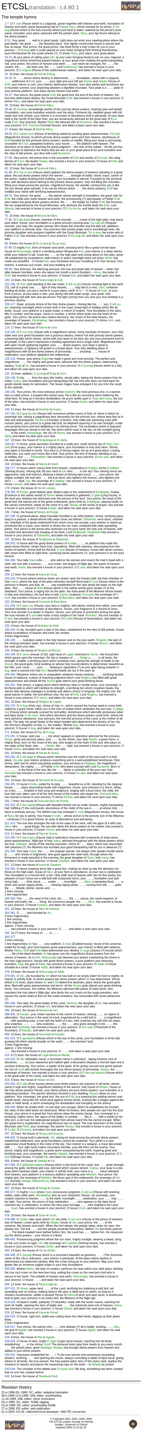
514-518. (10, 1302)
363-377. (10, 936)
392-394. (10, 1003)
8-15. (8, 40)
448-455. (10, 1137)
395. (7, 1010)
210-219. (10, 578)
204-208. (10, 560)
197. (7, 539)
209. (7, 574)
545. (7, 1376)
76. (7, 215)
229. (7, 625)
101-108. (10, 284)
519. (7, 1312)
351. (7, 908)
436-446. (10, 1107)
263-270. (10, 705)
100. (7, 280)
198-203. (10, 543)
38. (7, 105)
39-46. (9, 109)
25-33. (9, 78)
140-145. (10, 391)
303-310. (10, 804)
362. (7, 932)
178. (7, 488)
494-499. (10, 1254)
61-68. (9, 172)
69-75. (9, 195)
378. (7, 971)
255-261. (10, 684)
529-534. (10, 1341)
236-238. (10, 640)
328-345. (10, 868)
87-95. (9, 247)
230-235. (10, 629)
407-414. (10, 1038)
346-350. (10, 898)
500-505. (10, 1268)
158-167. (10, 444)
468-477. (10, 1192)
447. (7, 1133)
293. (7, 780)
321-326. (10, 851)
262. (7, 701)
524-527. (10, 1326)
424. (7, 1079)
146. (7, 409)
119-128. (10, 332)
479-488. (10, 1219)
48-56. (9, 133)
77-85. (9, 219)
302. (7, 801)
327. (7, 864)
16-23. (9, 57)
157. (7, 440)
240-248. (10, 654)
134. (7, 373)
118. (7, 327)
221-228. (10, 605)
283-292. (10, 756)
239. (7, 650)
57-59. (9, 157)
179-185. (10, 492)
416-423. (10, 1059)
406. (7, 1034)
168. (7, 464)
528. (7, 1337)
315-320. (10, 837)
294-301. (10, 784)
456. (7, 1160)
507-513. (10, 1288)
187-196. (10, 516)
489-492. (10, 1239)
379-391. (10, 975)
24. (7, 74)
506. (7, 1284)
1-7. (7, 23)
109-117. (10, 304)
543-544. (10, 1368)
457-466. (10, 1164)
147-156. (10, 413)
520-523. (10, 1316)
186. (7, 512)
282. (7, 752)
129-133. (10, 358)
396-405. (10, 1014)
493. (7, 1250)
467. (7, 1188)
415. (7, 1055)
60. (7, 168)
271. (7, 732)
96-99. (9, 269)
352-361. (10, 912)
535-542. (10, 1354)
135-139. (10, 377)
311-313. (10, 823)
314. (7, 833)
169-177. (10, 468)
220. (7, 601)
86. (7, 243)
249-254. (10, 674)
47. (7, 129)
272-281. (10, 736)
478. (7, 1215)
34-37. (9, 94)
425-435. (10, 1083)
